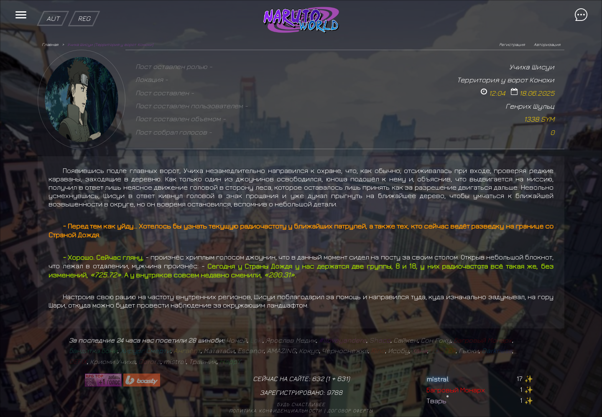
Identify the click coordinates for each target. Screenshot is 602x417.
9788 (334, 392)
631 (342, 378)
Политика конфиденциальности (275, 410)
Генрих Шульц (529, 106)
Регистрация (512, 44)
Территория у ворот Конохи (505, 79)
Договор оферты (350, 410)
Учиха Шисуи (531, 66)
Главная (50, 44)
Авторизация (547, 44)
